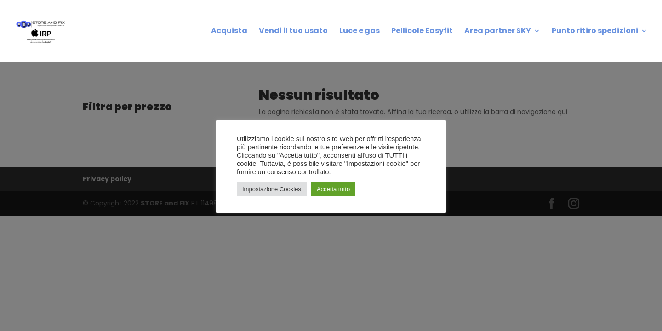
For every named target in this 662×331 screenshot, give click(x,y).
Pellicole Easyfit (422, 32)
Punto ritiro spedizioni (595, 32)
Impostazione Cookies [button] (271, 189)
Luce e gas (359, 32)
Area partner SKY (497, 32)
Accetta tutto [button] (333, 189)
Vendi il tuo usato (293, 32)
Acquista (229, 32)
